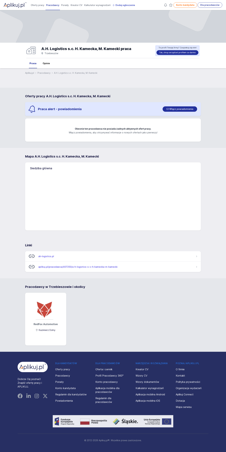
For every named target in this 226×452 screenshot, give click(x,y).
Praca (33, 63)
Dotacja (180, 400)
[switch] (180, 109)
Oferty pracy (37, 5)
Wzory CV (141, 375)
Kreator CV (76, 5)
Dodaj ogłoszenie (123, 5)
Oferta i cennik (104, 369)
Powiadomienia (64, 400)
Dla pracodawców (210, 5)
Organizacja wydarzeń (189, 388)
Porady (65, 5)
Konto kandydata (185, 5)
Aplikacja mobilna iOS (148, 400)
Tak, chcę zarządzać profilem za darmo (177, 52)
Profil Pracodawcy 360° (109, 375)
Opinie (46, 63)
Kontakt (180, 375)
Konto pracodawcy (106, 381)
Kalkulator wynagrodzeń (97, 5)
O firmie (180, 369)
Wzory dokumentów (147, 381)
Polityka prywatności (188, 381)
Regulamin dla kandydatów (71, 394)
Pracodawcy (52, 5)
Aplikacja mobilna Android (150, 394)
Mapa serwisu (184, 407)
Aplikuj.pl (29, 73)
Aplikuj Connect (185, 394)
